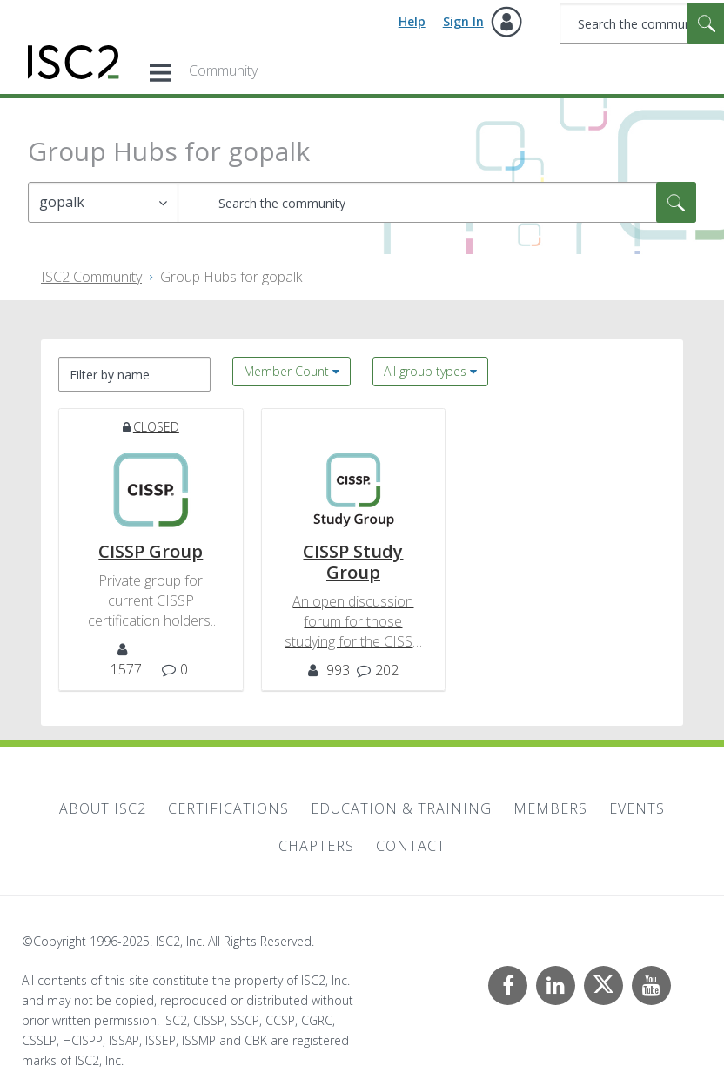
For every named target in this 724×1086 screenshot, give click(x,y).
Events (637, 808)
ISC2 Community (91, 276)
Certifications (228, 808)
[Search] (437, 202)
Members (550, 808)
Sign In (463, 21)
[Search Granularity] (103, 202)
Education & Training (401, 808)
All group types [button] (425, 371)
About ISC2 (102, 808)
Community (223, 70)
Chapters (316, 845)
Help (412, 21)
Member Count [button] (286, 371)
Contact (411, 845)
